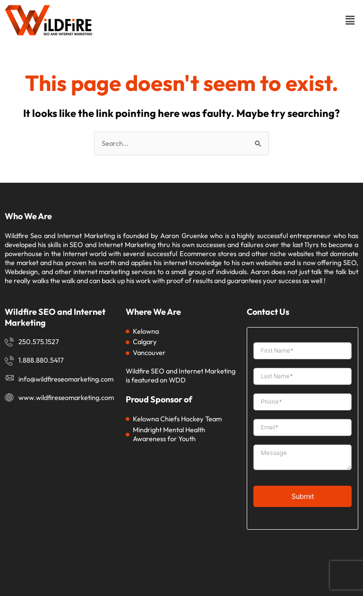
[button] (350, 20)
